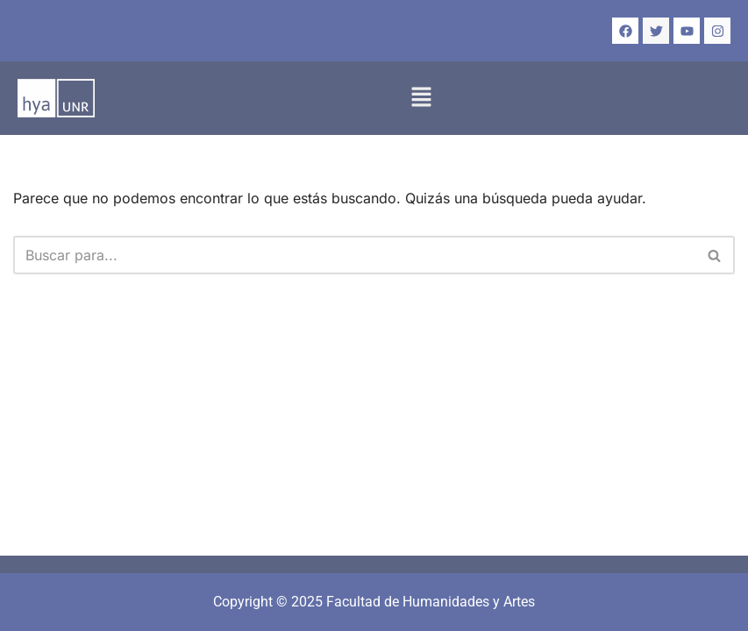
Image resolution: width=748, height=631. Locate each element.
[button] (420, 98)
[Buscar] (354, 255)
